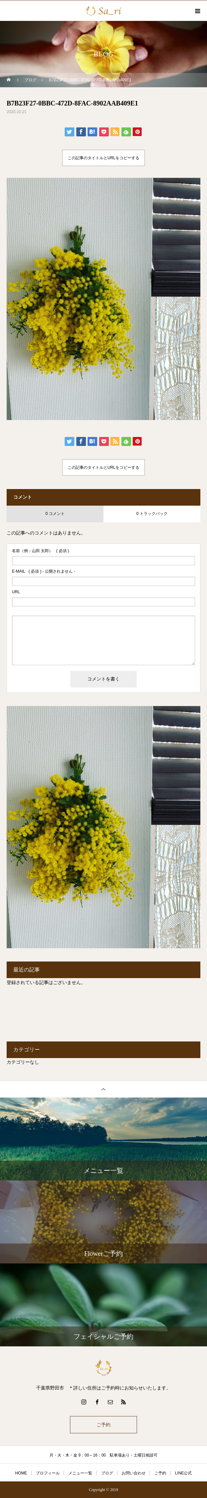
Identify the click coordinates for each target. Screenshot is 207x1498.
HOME (21, 1473)
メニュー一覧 (80, 1473)
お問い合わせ (134, 1473)
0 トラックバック (152, 513)
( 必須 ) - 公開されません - (43, 571)
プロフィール (48, 1473)
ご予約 (103, 1424)
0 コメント (55, 513)
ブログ (107, 1473)
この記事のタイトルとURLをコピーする (103, 158)
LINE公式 (183, 1473)
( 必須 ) (40, 551)
